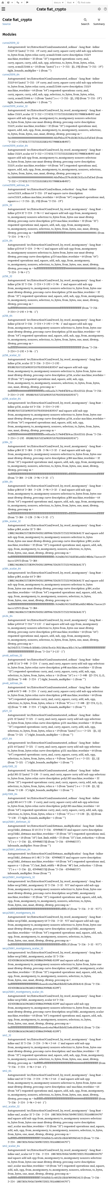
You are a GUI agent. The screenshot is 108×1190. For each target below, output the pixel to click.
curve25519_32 (10, 42)
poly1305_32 (9, 766)
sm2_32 (6, 1035)
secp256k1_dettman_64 (16, 849)
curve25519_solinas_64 (15, 185)
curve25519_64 (11, 74)
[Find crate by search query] (94, 2)
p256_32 (7, 276)
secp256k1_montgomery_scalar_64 (22, 991)
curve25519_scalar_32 (15, 106)
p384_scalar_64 (11, 568)
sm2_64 (6, 1070)
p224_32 (7, 205)
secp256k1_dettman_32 (16, 821)
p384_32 (7, 442)
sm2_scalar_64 (11, 1146)
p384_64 (7, 481)
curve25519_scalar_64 (15, 145)
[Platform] (19, 2)
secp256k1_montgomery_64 (18, 912)
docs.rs (57, 2)
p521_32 (7, 710)
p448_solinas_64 (12, 683)
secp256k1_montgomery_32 (18, 877)
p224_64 (7, 240)
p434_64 (7, 616)
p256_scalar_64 (11, 398)
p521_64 (7, 738)
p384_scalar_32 (11, 521)
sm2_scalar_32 (11, 1106)
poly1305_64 (9, 794)
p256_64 (7, 315)
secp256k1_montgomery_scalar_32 (22, 948)
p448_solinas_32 (12, 655)
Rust (69, 2)
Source (6, 24)
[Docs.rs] (3, 2)
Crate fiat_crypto (51, 9)
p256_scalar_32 (11, 355)
